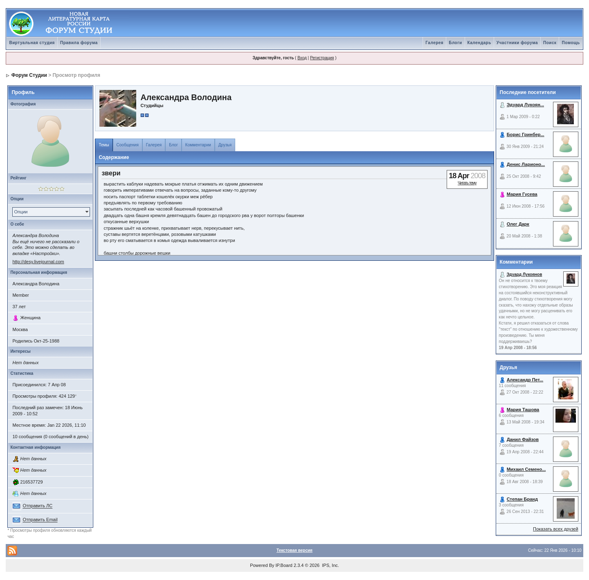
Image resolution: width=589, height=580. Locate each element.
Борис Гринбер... (525, 134)
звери (110, 173)
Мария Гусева (522, 194)
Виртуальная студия (32, 42)
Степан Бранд (522, 499)
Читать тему (467, 183)
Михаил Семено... (526, 469)
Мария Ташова (523, 409)
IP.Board (284, 565)
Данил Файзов (523, 439)
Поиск (550, 42)
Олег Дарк (518, 224)
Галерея (434, 42)
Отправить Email (39, 519)
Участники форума (517, 42)
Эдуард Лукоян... (525, 104)
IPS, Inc (330, 565)
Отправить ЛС (37, 506)
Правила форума (79, 42)
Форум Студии (29, 75)
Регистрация (322, 58)
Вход (302, 58)
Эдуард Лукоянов (524, 274)
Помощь (571, 42)
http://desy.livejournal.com (38, 261)
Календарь (479, 42)
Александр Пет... (525, 379)
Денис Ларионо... (526, 164)
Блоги (455, 42)
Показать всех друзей (555, 528)
